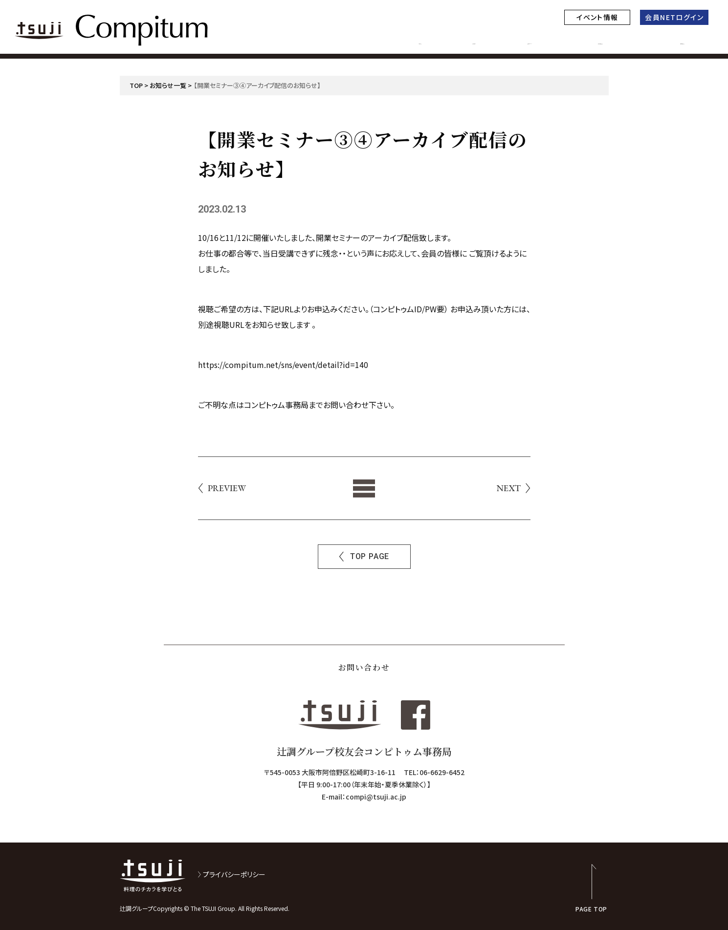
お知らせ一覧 (168, 85)
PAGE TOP (591, 908)
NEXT (509, 488)
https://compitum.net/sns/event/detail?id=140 (283, 364)
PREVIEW (227, 488)
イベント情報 (597, 17)
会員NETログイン (674, 17)
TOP (136, 85)
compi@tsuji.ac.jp (376, 796)
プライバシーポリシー (234, 874)
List (364, 488)
